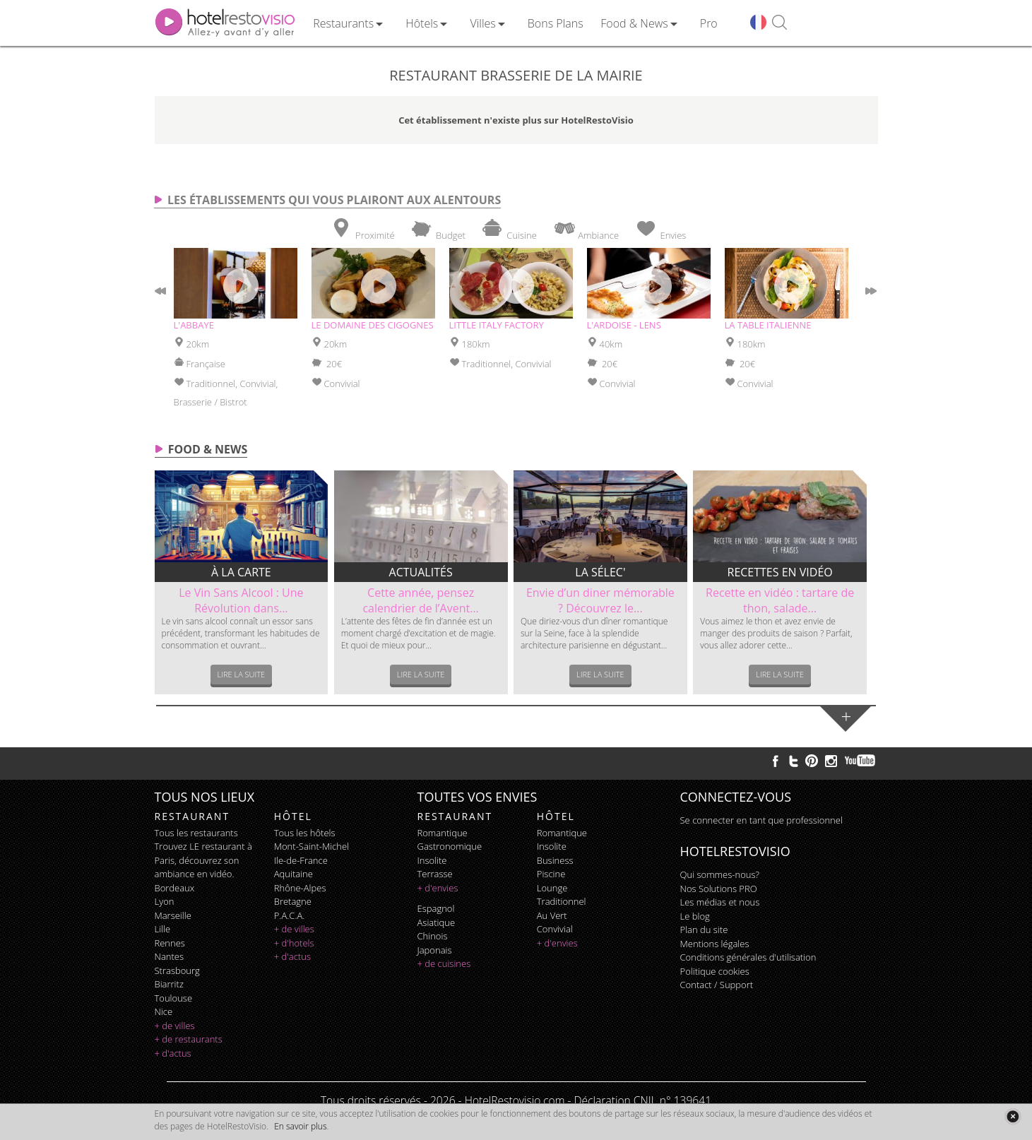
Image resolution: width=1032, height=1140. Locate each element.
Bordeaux (175, 887)
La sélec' (600, 572)
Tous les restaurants (196, 832)
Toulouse (174, 998)
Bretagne (293, 901)
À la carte (241, 572)
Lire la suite (242, 674)
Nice (164, 1011)
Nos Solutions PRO (718, 888)
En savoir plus (300, 1126)
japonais (434, 950)
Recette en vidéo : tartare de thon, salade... (780, 600)
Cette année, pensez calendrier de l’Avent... (420, 600)
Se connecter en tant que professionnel (761, 820)
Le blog (695, 916)
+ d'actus (173, 1053)
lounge (552, 887)
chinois (432, 936)
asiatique (436, 922)
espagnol (436, 908)
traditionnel (561, 901)
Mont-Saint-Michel (311, 846)
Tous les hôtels (305, 832)
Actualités (421, 572)
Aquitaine (293, 873)
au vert (552, 915)
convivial (555, 928)
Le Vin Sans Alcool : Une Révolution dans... (241, 600)
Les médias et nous (720, 902)
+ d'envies (437, 887)
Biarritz (169, 984)
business (555, 860)
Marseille (173, 915)
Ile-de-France (301, 860)
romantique (442, 832)
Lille (163, 928)
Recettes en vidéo (780, 572)
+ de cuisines (444, 963)
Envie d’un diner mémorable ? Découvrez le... (600, 600)
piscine (551, 873)
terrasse (435, 873)
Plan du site (704, 929)
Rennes (170, 943)
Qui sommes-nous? (719, 874)
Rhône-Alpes (300, 887)
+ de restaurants (189, 1039)
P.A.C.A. (289, 915)
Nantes (169, 956)
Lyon (164, 901)
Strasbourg (177, 970)
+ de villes (175, 1025)
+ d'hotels (294, 943)
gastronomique (449, 846)
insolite (432, 860)
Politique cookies (714, 971)
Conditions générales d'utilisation (748, 957)
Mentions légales (714, 943)
